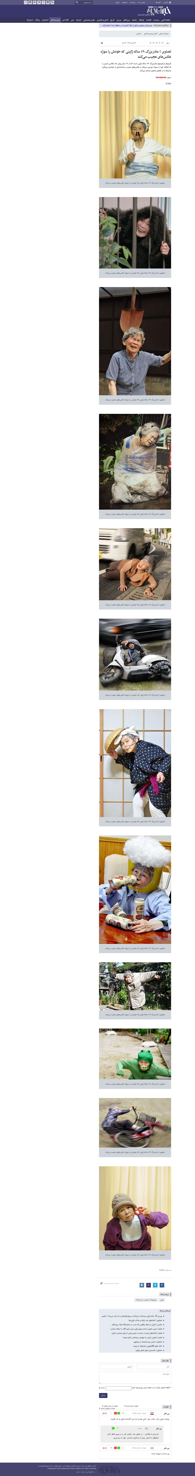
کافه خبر (65, 20)
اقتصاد (148, 20)
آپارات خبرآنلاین (34, 2)
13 (111, 1448)
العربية (158, 2)
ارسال (103, 1395)
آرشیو (117, 2)
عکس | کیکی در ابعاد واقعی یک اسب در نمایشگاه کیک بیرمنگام (137, 1324)
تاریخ (112, 20)
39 (123, 1413)
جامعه (134, 20)
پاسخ (105, 1413)
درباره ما (132, 2)
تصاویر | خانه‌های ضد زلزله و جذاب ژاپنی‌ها (145, 1320)
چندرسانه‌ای (55, 20)
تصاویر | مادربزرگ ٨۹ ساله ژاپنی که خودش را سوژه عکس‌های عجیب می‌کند (136, 54)
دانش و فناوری (102, 20)
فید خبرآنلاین (52, 2)
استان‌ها (30, 20)
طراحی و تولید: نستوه (86, 1472)
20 (118, 1428)
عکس (138, 33)
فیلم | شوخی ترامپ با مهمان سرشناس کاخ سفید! (142, 1337)
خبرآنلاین (154, 11)
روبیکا (25, 2)
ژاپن (161, 1299)
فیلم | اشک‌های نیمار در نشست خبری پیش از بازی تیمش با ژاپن (137, 1333)
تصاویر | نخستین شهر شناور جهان (149, 1350)
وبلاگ (37, 20)
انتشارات (45, 20)
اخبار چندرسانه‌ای (150, 33)
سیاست (156, 20)
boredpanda (161, 77)
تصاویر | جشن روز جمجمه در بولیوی (148, 1341)
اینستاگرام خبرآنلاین (43, 2)
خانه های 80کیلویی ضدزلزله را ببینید (147, 1346)
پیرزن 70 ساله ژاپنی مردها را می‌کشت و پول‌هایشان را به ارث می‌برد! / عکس (132, 1316)
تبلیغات (124, 2)
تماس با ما (141, 2)
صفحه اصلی (165, 20)
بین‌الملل (126, 20)
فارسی (165, 2)
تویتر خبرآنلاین (39, 2)
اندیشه (78, 20)
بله (30, 2)
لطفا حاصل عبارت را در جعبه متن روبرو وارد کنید (151, 1387)
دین (72, 20)
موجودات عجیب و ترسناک (146, 1299)
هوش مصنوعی (89, 20)
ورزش (119, 20)
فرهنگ (141, 20)
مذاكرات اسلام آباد (161, 25)
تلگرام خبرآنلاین (47, 2)
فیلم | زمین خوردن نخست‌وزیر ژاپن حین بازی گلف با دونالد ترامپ (136, 1328)
